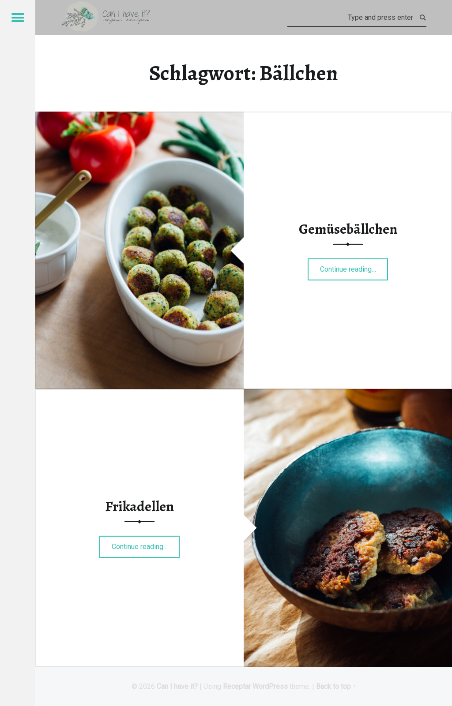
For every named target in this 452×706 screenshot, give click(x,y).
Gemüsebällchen (348, 229)
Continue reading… (354, 266)
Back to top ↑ (336, 686)
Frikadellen (139, 506)
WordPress (270, 686)
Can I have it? (177, 686)
